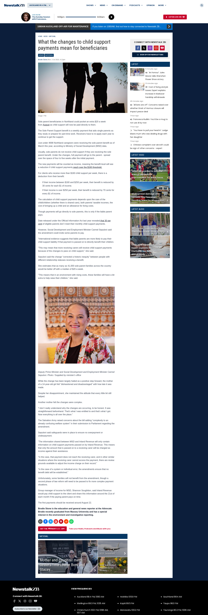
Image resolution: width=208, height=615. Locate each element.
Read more (150, 74)
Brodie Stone (42, 60)
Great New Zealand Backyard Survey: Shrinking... (108, 568)
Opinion (150, 5)
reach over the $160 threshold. (87, 167)
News (45, 36)
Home (40, 36)
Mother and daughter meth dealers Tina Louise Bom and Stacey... (62, 565)
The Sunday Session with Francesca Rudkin (41, 18)
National (52, 36)
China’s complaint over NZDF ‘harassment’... (109, 552)
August (46, 125)
